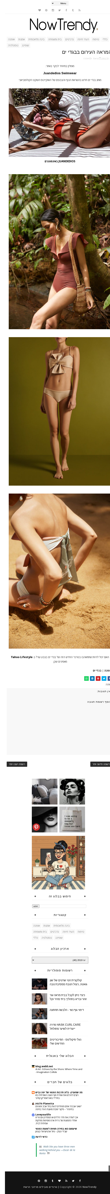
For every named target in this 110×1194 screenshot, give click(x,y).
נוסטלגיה (8, 45)
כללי (100, 39)
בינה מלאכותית (31, 39)
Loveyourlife (38, 1114)
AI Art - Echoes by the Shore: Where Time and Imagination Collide (53, 1071)
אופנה (6, 39)
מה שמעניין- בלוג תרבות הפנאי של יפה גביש (53, 1092)
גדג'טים (64, 39)
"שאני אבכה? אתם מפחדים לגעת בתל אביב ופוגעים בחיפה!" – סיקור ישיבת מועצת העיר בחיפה (53, 1108)
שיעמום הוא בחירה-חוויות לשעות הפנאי (51, 1128)
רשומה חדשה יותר (96, 764)
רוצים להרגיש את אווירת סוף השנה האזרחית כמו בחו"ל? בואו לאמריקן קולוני (52, 1097)
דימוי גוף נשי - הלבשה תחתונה (62, 1009)
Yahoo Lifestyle (17, 657)
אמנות (16, 39)
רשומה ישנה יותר (12, 764)
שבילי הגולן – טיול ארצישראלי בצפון (46, 1131)
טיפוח (91, 39)
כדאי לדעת (36, 1136)
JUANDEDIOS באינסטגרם (55, 161)
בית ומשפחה (50, 39)
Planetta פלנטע (39, 1103)
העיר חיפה (78, 39)
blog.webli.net (39, 1066)
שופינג (20, 45)
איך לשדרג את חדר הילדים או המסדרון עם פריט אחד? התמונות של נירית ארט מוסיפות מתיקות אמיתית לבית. (51, 1120)
